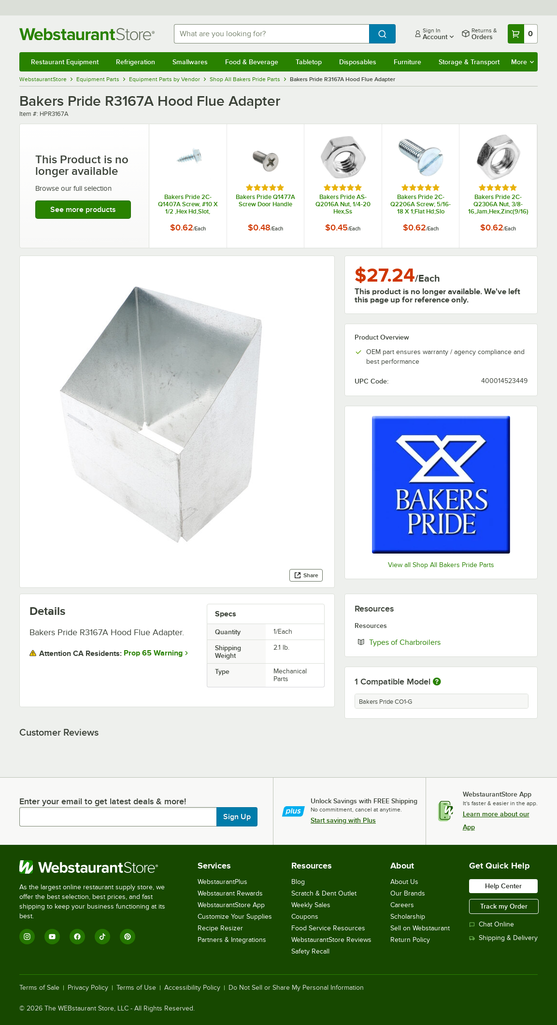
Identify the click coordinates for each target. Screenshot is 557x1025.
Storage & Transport (469, 62)
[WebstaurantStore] (98, 867)
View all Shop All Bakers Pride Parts (441, 565)
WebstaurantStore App (231, 905)
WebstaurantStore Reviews (331, 939)
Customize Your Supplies (235, 916)
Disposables (357, 62)
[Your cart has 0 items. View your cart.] (523, 33)
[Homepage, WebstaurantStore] (88, 34)
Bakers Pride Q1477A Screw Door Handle (265, 200)
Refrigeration (135, 62)
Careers (402, 905)
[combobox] (271, 33)
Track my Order (504, 906)
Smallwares (190, 62)
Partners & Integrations (232, 939)
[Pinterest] (127, 936)
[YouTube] (52, 936)
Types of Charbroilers (434, 642)
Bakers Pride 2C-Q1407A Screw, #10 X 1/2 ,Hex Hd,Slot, (188, 204)
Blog (298, 881)
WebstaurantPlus (222, 881)
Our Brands (407, 893)
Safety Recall (310, 951)
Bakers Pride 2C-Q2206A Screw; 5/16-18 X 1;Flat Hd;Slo (420, 204)
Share (306, 575)
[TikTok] (102, 936)
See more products (83, 209)
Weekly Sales (310, 905)
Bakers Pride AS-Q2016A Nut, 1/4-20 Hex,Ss (343, 204)
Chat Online (491, 924)
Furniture (407, 62)
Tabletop (309, 62)
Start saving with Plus (343, 820)
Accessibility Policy (192, 987)
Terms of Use (136, 987)
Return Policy (410, 939)
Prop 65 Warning (153, 653)
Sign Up (237, 816)
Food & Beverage (251, 62)
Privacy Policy (88, 987)
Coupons (304, 916)
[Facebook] (77, 936)
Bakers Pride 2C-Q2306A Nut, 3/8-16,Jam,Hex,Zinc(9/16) (498, 204)
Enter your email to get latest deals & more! (102, 801)
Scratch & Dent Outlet (324, 893)
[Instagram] (27, 936)
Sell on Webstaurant (420, 928)
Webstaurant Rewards (230, 893)
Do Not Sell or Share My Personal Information (296, 987)
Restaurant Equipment (65, 62)
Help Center (503, 886)
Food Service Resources (328, 928)
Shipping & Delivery (503, 937)
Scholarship (407, 916)
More (522, 62)
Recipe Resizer (220, 928)
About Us (404, 881)
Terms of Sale (39, 987)
